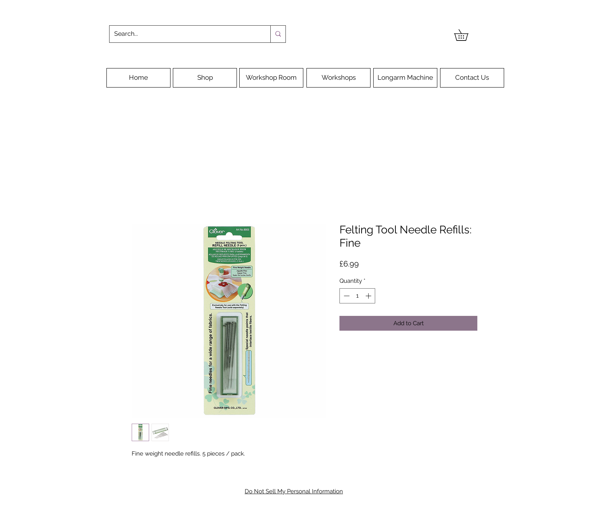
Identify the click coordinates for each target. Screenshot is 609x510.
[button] (466, 35)
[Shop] (205, 78)
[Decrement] (346, 296)
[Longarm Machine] (405, 78)
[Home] (138, 78)
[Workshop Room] (271, 78)
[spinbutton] (357, 296)
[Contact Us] (472, 78)
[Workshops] (338, 78)
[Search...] (184, 34)
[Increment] (369, 296)
